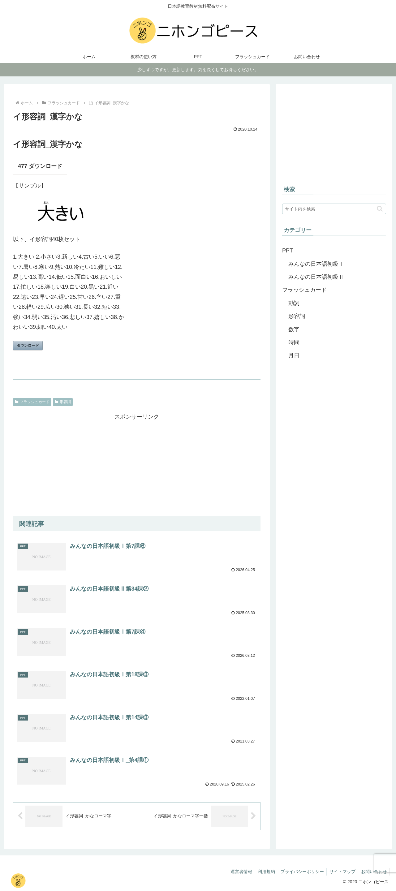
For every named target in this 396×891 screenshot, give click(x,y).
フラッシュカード (32, 402)
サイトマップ (341, 871)
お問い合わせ (373, 871)
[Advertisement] (136, 465)
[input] (334, 209)
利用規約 (263, 871)
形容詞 (63, 402)
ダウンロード (28, 345)
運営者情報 (237, 871)
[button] (379, 208)
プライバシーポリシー (299, 871)
